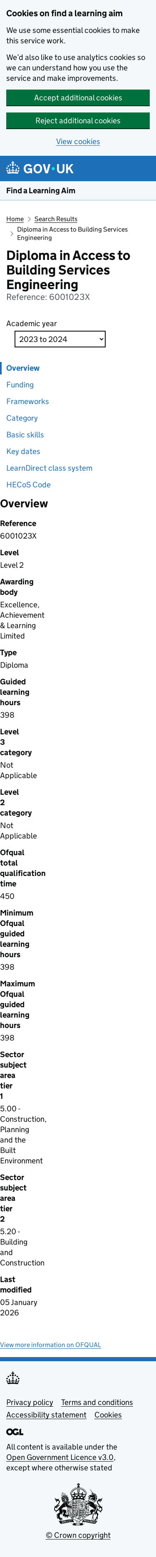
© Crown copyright (78, 1535)
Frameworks (27, 401)
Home (15, 219)
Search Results (56, 219)
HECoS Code (28, 484)
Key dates (23, 451)
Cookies (108, 1415)
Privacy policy (29, 1402)
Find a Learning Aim (40, 190)
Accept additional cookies (78, 97)
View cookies (78, 141)
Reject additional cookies (78, 120)
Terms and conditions (97, 1402)
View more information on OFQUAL (50, 1345)
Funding (20, 384)
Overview (23, 368)
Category (22, 418)
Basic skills (25, 434)
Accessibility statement (46, 1415)
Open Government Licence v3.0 (60, 1457)
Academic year (31, 323)
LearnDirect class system (49, 468)
